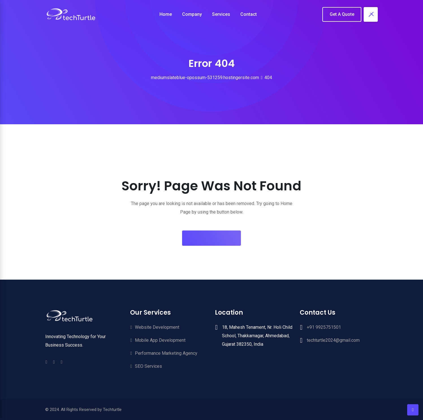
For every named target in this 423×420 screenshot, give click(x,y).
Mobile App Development (160, 340)
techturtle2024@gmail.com (333, 340)
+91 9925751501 (324, 327)
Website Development (157, 327)
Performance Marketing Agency (166, 353)
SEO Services (148, 366)
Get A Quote (342, 14)
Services (221, 14)
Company (192, 14)
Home (165, 14)
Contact (248, 14)
